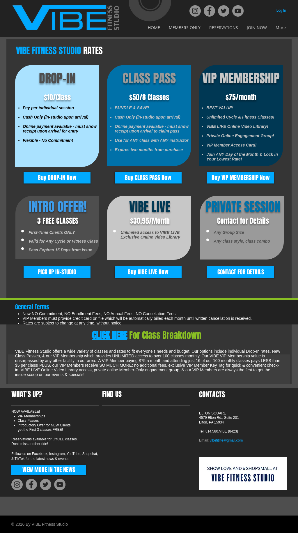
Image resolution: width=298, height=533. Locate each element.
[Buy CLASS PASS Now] (148, 177)
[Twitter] (223, 11)
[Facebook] (209, 11)
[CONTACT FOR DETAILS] (240, 272)
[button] (57, 272)
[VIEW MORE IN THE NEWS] (48, 470)
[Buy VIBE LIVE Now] (148, 272)
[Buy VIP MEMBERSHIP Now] (240, 177)
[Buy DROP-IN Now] (57, 177)
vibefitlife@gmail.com (226, 440)
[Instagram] (195, 11)
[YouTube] (238, 11)
